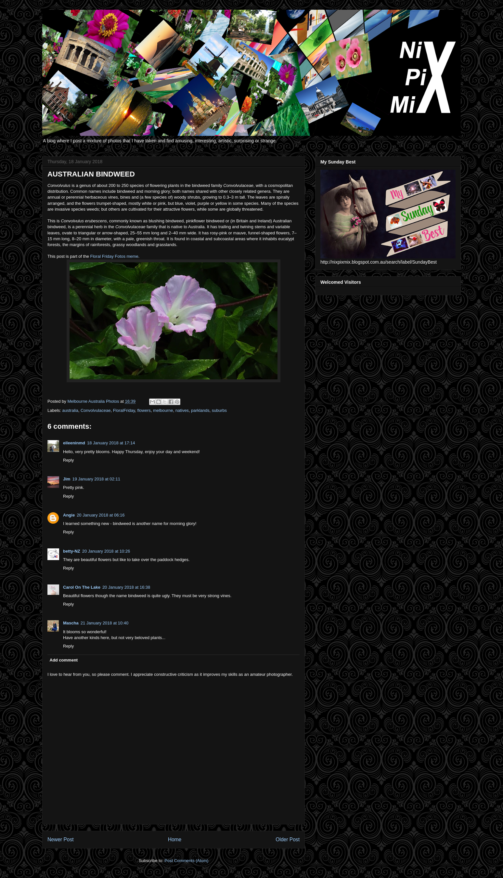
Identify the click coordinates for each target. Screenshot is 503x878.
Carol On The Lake (81, 587)
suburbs (219, 410)
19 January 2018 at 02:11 (96, 479)
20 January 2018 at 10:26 (106, 551)
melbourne (163, 410)
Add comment (64, 660)
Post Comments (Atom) (186, 860)
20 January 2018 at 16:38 (126, 587)
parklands (200, 410)
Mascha (71, 623)
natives (182, 410)
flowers (144, 410)
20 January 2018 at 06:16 (100, 515)
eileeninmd (74, 442)
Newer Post (60, 839)
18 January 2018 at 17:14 (111, 442)
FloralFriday (124, 410)
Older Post (288, 839)
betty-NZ (71, 551)
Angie (69, 515)
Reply (68, 460)
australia (70, 410)
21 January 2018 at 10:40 (104, 623)
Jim (66, 479)
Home (175, 839)
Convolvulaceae (96, 410)
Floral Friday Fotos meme (114, 256)
